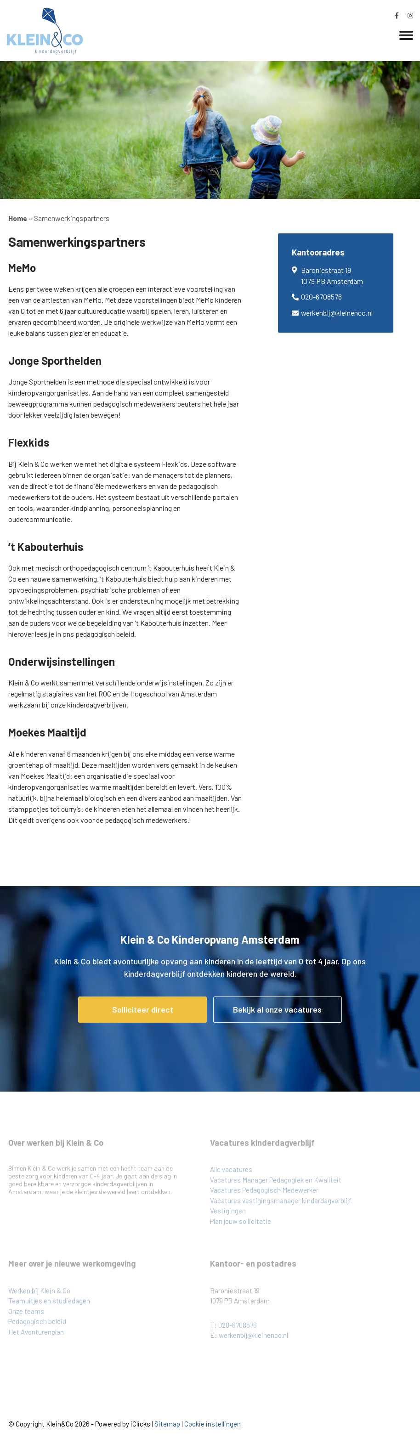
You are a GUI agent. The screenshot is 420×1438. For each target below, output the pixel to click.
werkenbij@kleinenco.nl (337, 312)
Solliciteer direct (142, 1009)
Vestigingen (228, 1211)
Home (18, 218)
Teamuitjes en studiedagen (49, 1300)
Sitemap (167, 1424)
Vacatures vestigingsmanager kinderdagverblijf (281, 1200)
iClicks (140, 1424)
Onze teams (26, 1311)
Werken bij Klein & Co (39, 1290)
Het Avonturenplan (36, 1332)
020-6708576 (321, 296)
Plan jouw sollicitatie (240, 1221)
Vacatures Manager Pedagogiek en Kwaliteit (275, 1180)
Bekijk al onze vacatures (278, 1009)
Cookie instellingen (212, 1424)
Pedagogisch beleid (37, 1321)
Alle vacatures (231, 1170)
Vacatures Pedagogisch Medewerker (264, 1190)
